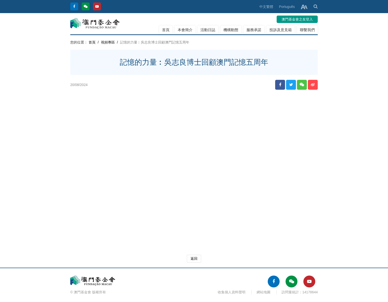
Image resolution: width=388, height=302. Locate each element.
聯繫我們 (307, 30)
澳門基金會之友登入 (297, 19)
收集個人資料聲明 (231, 292)
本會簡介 (185, 30)
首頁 (166, 30)
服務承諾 (253, 30)
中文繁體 (266, 7)
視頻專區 (108, 42)
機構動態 (230, 30)
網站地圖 (263, 292)
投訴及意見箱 (280, 30)
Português (287, 7)
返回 (194, 258)
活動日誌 (207, 30)
